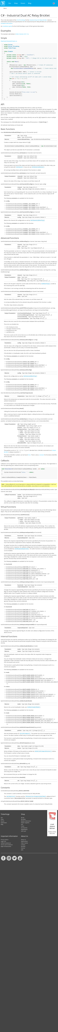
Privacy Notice (4, 837)
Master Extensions (26, 818)
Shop (16, 3)
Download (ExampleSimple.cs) (9, 41)
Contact (23, 842)
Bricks (22, 815)
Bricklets (23, 817)
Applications (24, 839)
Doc (9, 3)
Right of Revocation (6, 844)
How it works (24, 841)
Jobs (22, 847)
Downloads (4, 820)
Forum (23, 3)
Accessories (24, 825)
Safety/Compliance (6, 841)
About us (23, 837)
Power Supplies (25, 820)
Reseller (23, 844)
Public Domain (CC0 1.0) (22, 34)
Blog (29, 3)
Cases (22, 824)
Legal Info (3, 839)
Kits (22, 822)
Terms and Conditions (7, 842)
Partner (23, 846)
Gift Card (23, 829)
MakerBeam (24, 827)
